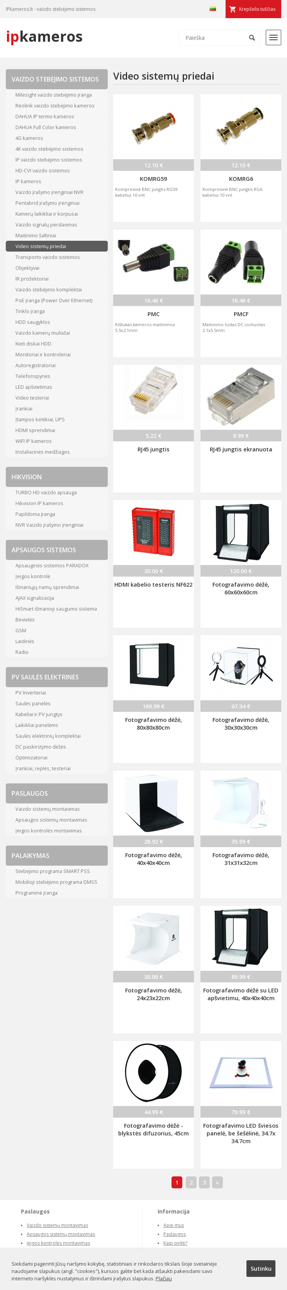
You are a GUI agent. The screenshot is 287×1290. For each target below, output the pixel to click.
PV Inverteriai (30, 692)
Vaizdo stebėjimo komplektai (48, 289)
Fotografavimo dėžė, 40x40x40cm (153, 858)
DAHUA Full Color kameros (45, 127)
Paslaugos (174, 1234)
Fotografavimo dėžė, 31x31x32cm (240, 858)
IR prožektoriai (32, 278)
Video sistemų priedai (40, 246)
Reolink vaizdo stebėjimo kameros (55, 105)
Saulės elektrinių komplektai (48, 735)
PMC (154, 314)
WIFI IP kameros (33, 440)
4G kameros (29, 137)
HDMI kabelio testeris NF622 (153, 584)
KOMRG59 (153, 178)
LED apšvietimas (33, 386)
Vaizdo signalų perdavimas (46, 224)
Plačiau (164, 1278)
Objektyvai (27, 267)
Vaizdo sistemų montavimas (47, 808)
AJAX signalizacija (34, 597)
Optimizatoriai (31, 757)
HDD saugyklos (32, 321)
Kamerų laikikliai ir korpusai (46, 213)
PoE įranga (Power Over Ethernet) (53, 300)
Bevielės (25, 619)
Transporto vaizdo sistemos (47, 257)
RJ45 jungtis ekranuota (241, 449)
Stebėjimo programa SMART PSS (52, 871)
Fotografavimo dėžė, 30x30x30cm (240, 723)
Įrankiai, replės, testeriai (43, 768)
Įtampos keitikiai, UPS (40, 419)
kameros (44, 36)
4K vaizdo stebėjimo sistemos (49, 148)
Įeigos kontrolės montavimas (48, 830)
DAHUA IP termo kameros (44, 116)
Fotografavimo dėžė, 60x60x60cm (240, 588)
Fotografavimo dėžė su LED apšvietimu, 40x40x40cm (241, 994)
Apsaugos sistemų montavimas (51, 819)
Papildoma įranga (35, 514)
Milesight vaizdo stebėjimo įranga (53, 94)
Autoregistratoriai (35, 365)
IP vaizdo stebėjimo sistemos (48, 159)
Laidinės (24, 641)
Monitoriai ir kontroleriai (43, 354)
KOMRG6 (241, 178)
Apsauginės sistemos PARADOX (51, 565)
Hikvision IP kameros (39, 503)
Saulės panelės (33, 703)
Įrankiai (23, 408)
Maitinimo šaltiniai (35, 235)
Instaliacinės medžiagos (42, 451)
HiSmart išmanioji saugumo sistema (56, 608)
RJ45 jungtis (154, 449)
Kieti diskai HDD (33, 343)
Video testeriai (32, 397)
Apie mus (173, 1225)
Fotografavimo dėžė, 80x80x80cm (153, 723)
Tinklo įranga (30, 311)
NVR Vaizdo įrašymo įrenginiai (49, 524)
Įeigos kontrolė (32, 576)
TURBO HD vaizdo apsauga (46, 492)
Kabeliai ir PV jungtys (39, 714)
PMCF (241, 314)
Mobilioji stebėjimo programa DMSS (56, 881)
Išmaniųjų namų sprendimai (47, 587)
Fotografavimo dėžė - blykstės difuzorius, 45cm (153, 1129)
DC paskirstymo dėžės (40, 746)
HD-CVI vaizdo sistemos (42, 170)
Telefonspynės (32, 376)
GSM (20, 630)
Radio (22, 651)
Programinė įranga (36, 892)
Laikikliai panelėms (36, 725)
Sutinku (261, 1268)
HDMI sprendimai (35, 430)
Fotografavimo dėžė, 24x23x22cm (153, 994)
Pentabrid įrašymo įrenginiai (47, 202)
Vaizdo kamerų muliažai (42, 332)
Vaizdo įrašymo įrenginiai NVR (49, 192)
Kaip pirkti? (175, 1243)
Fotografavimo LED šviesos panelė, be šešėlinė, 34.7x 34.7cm (241, 1133)
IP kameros (28, 181)
